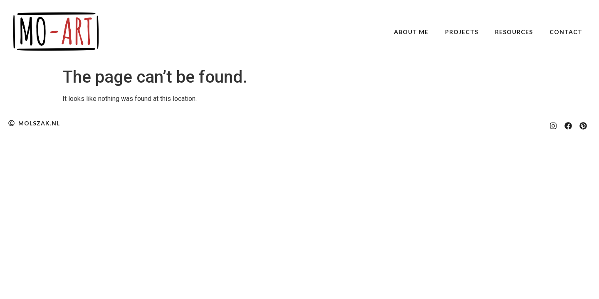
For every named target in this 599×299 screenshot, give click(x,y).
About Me (411, 31)
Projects (461, 31)
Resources (514, 31)
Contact (565, 31)
